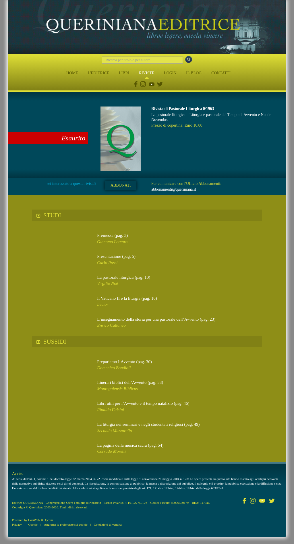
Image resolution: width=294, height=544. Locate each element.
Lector (102, 304)
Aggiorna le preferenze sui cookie (66, 524)
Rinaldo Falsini (110, 409)
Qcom (49, 520)
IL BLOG (194, 73)
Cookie (32, 524)
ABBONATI (121, 185)
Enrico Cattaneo (111, 325)
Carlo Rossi (107, 262)
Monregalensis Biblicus (117, 388)
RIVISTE (146, 73)
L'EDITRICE (98, 73)
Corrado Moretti (111, 451)
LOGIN (170, 73)
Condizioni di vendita (108, 524)
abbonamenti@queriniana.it (173, 189)
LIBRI (124, 73)
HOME (72, 73)
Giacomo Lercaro (112, 241)
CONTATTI (221, 73)
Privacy (17, 524)
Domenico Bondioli (114, 367)
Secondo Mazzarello (114, 430)
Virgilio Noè (107, 283)
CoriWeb (34, 520)
